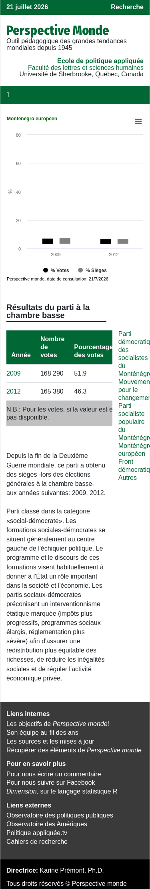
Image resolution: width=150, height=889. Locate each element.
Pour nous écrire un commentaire (53, 772)
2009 (13, 371)
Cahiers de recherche (37, 839)
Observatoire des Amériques (46, 822)
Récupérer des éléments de (74, 748)
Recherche (127, 7)
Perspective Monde (57, 30)
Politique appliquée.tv (36, 830)
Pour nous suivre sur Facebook (50, 780)
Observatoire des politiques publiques (59, 813)
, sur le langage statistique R (61, 789)
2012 (13, 389)
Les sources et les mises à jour (50, 739)
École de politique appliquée (100, 61)
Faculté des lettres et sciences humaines (86, 67)
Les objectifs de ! (57, 721)
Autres (127, 475)
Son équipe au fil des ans (42, 730)
